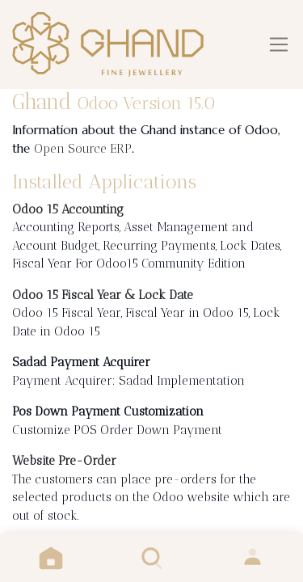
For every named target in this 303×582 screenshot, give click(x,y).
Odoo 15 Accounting (68, 209)
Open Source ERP (83, 148)
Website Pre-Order (64, 460)
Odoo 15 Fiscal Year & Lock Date (102, 295)
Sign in (252, 558)
